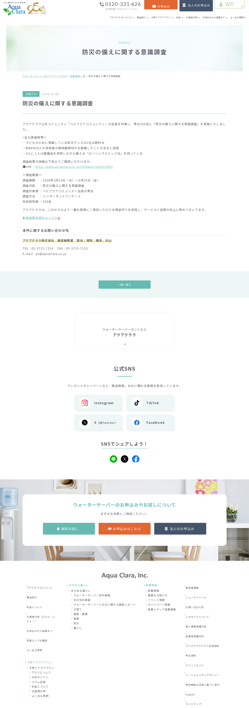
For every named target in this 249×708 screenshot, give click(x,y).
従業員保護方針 (197, 614)
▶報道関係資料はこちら (41, 218)
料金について (37, 598)
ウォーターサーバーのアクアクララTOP (45, 76)
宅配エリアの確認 (40, 619)
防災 (76, 624)
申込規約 (193, 626)
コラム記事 (39, 654)
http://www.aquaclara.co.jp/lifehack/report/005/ (74, 166)
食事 (76, 620)
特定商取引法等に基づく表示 (205, 642)
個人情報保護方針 (198, 609)
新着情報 (153, 592)
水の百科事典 (82, 601)
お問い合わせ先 (197, 598)
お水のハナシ (40, 650)
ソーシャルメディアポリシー (205, 637)
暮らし (78, 629)
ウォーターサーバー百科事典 (92, 596)
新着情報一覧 (77, 76)
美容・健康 (81, 615)
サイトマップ (196, 654)
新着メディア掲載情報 (162, 610)
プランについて (42, 645)
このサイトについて (200, 603)
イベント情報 (156, 601)
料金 (178, 17)
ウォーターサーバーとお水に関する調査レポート (105, 605)
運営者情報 (194, 586)
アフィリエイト (197, 631)
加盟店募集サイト (205, 686)
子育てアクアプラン (161, 17)
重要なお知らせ (158, 596)
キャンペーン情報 (159, 605)
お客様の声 (191, 17)
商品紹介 (141, 17)
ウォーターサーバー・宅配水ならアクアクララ (142, 704)
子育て (78, 610)
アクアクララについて (120, 17)
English (193, 648)
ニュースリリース (198, 592)
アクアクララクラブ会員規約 (205, 620)
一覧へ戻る (124, 285)
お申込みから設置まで (214, 17)
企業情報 (162, 686)
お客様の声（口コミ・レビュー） (43, 606)
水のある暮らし (81, 592)
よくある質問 (237, 17)
